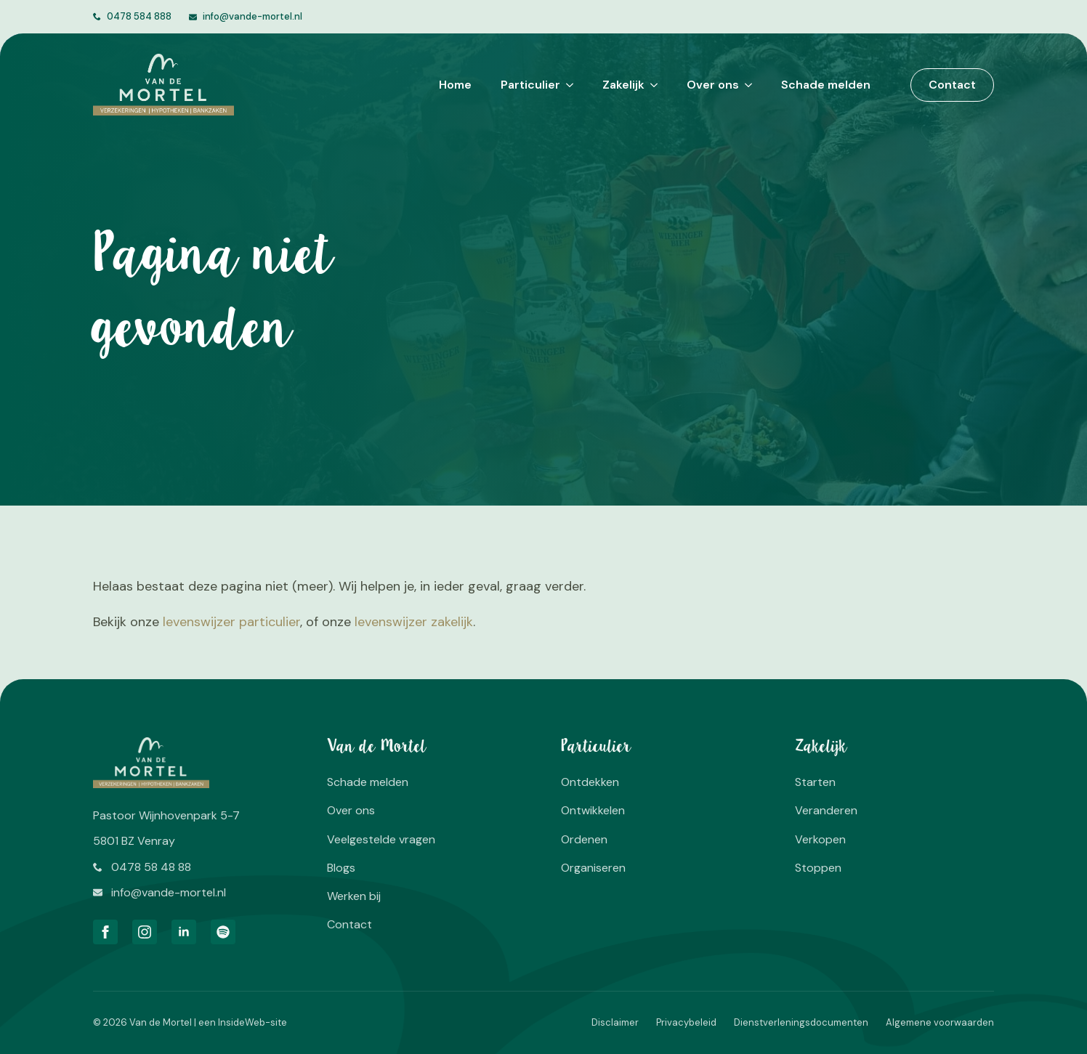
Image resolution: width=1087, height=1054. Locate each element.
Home (455, 84)
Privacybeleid (686, 1022)
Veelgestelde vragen (381, 839)
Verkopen (820, 839)
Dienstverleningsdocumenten (801, 1022)
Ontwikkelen (593, 810)
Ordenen (584, 839)
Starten (815, 782)
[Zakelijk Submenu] (651, 85)
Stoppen (818, 867)
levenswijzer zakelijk (414, 622)
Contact (349, 924)
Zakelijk (623, 84)
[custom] (223, 932)
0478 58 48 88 (151, 867)
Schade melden (825, 84)
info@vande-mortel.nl (252, 16)
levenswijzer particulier (231, 622)
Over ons (713, 84)
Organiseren (593, 867)
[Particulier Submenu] (566, 85)
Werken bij (354, 896)
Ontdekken (590, 782)
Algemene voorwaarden (940, 1022)
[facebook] (105, 932)
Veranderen (826, 810)
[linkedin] (183, 932)
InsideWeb (241, 1022)
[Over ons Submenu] (745, 85)
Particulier (530, 84)
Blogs (341, 867)
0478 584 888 (139, 16)
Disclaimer (615, 1022)
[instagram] (144, 932)
